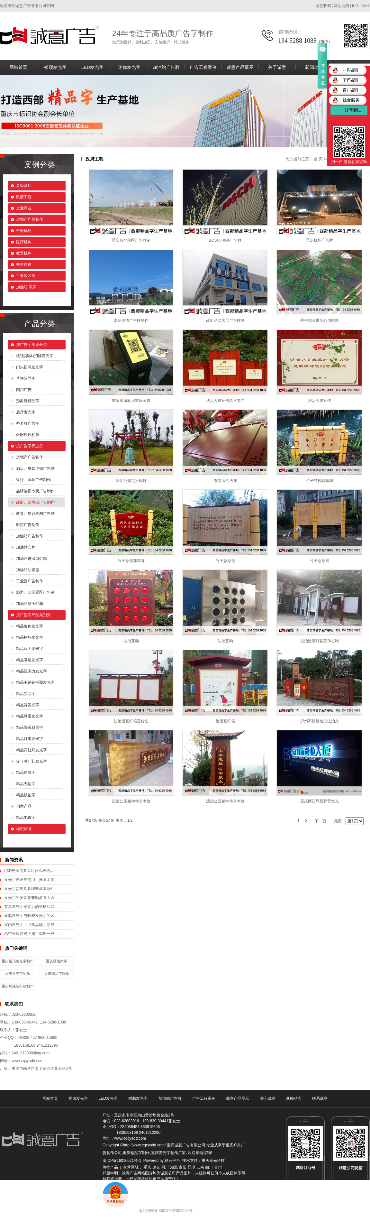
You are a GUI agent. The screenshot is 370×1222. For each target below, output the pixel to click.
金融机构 (24, 230)
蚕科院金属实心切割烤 (319, 320)
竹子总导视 (225, 561)
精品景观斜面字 (29, 727)
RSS (355, 6)
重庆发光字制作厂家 (168, 1153)
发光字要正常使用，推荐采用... (30, 879)
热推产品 (110, 1167)
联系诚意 (320, 1098)
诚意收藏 (323, 6)
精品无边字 (25, 784)
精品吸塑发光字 (29, 660)
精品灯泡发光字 (29, 738)
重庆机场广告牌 (319, 240)
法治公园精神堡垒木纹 (131, 801)
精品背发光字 (27, 705)
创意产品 (24, 806)
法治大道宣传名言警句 (225, 400)
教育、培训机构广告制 (35, 513)
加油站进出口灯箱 (31, 558)
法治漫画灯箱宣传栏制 (319, 641)
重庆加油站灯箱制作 (17, 986)
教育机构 (24, 253)
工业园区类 (25, 275)
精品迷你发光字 (29, 626)
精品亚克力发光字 (31, 671)
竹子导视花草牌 (319, 480)
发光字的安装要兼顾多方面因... (30, 897)
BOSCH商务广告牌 (225, 240)
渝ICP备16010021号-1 (122, 1160)
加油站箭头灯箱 (29, 603)
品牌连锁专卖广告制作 (35, 491)
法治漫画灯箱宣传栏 (131, 721)
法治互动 (131, 641)
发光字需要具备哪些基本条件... (30, 888)
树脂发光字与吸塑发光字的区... (30, 915)
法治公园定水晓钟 (131, 480)
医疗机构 (24, 242)
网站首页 (18, 67)
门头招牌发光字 (29, 367)
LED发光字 (92, 67)
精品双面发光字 (29, 648)
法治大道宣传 (319, 400)
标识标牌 (24, 829)
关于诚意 (277, 67)
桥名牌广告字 (27, 423)
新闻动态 (314, 67)
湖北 (174, 1167)
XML (365, 6)
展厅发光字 (25, 412)
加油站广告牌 (166, 67)
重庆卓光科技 (213, 1160)
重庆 (147, 1167)
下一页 (320, 821)
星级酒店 (24, 185)
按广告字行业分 (29, 446)
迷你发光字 (129, 67)
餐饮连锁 (24, 264)
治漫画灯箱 (225, 721)
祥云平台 (172, 1160)
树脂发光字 (138, 1098)
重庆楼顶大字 (56, 961)
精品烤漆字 (25, 772)
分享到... (352, 110)
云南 (200, 1167)
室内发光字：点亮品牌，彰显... (30, 924)
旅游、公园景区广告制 (35, 592)
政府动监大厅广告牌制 (225, 320)
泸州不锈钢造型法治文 (319, 721)
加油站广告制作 (29, 536)
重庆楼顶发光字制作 (17, 961)
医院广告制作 (27, 525)
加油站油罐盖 (27, 570)
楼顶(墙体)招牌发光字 (34, 356)
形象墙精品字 (27, 401)
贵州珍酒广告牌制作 (131, 320)
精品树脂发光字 (29, 637)
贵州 (218, 1167)
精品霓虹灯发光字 (31, 750)
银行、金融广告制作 (33, 479)
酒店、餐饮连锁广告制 (35, 468)
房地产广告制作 (29, 219)
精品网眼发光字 (29, 716)
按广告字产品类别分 (33, 615)
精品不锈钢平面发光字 (35, 682)
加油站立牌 (25, 547)
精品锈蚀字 (25, 795)
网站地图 (341, 6)
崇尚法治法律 (225, 480)
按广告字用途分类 (31, 344)
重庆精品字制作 (56, 974)
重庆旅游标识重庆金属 (131, 400)
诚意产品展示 (240, 67)
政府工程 (24, 197)
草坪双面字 (25, 378)
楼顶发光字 (55, 67)
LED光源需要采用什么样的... (28, 870)
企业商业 (24, 208)
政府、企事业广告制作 (35, 502)
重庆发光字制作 (17, 974)
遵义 (156, 1167)
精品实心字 (25, 693)
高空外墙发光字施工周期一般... (30, 933)
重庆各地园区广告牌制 (131, 240)
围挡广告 (24, 389)
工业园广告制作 (29, 581)
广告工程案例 (203, 67)
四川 (209, 1167)
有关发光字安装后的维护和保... (30, 906)
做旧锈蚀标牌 (27, 434)
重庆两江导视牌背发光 (319, 801)
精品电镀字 (25, 817)
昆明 (191, 1167)
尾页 (338, 821)
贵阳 (182, 1167)
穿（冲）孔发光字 (31, 761)
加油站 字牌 (26, 287)
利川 (165, 1167)
